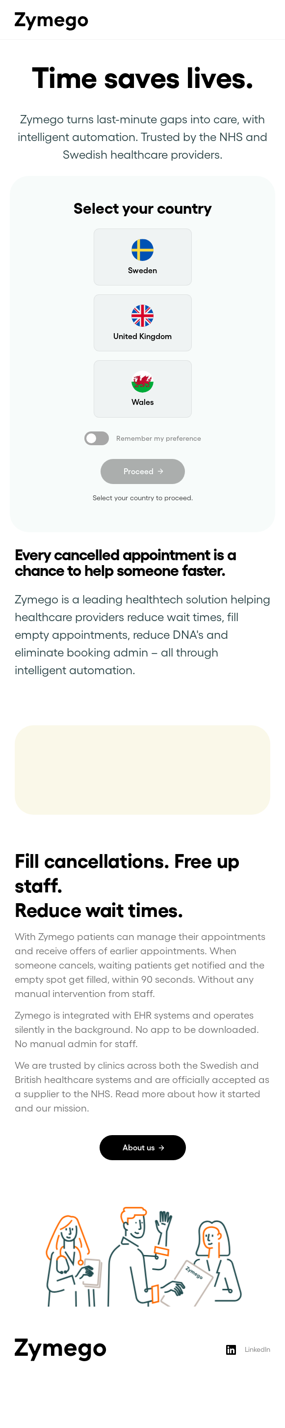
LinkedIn (257, 1349)
